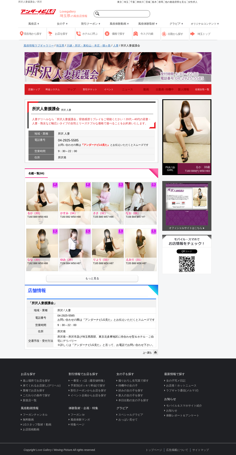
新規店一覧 (30, 400)
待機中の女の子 (128, 385)
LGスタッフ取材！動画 (37, 424)
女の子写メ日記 (175, 380)
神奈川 (140, 2)
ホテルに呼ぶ (90, 33)
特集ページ (77, 424)
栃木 (154, 2)
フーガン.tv (78, 414)
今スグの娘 (146, 33)
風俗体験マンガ (80, 419)
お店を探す (61, 33)
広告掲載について (177, 449)
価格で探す (118, 33)
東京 (119, 2)
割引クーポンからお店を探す (88, 390)
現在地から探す (33, 33)
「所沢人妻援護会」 (43, 303)
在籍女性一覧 (202, 89)
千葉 (132, 2)
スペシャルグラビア (130, 414)
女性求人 (192, 2)
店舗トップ (34, 89)
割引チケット (90, 89)
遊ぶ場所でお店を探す (36, 380)
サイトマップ (200, 449)
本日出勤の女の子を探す (133, 400)
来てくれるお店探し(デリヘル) (41, 385)
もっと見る (92, 278)
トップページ (154, 449)
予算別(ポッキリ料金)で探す (88, 385)
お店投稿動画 (31, 429)
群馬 (161, 2)
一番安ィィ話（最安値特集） (88, 380)
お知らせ (171, 410)
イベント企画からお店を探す (88, 395)
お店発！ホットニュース (181, 385)
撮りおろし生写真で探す (133, 380)
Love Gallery (44, 449)
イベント (108, 89)
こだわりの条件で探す (36, 395)
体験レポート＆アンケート (182, 415)
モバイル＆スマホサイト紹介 (184, 405)
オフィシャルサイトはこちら (185, 228)
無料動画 (28, 419)
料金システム (53, 89)
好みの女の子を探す (130, 390)
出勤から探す (175, 33)
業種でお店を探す (34, 390)
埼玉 (126, 2)
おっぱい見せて (128, 419)
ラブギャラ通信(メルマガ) (182, 390)
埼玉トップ (203, 33)
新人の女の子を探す (130, 395)
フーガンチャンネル (35, 414)
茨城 (148, 2)
